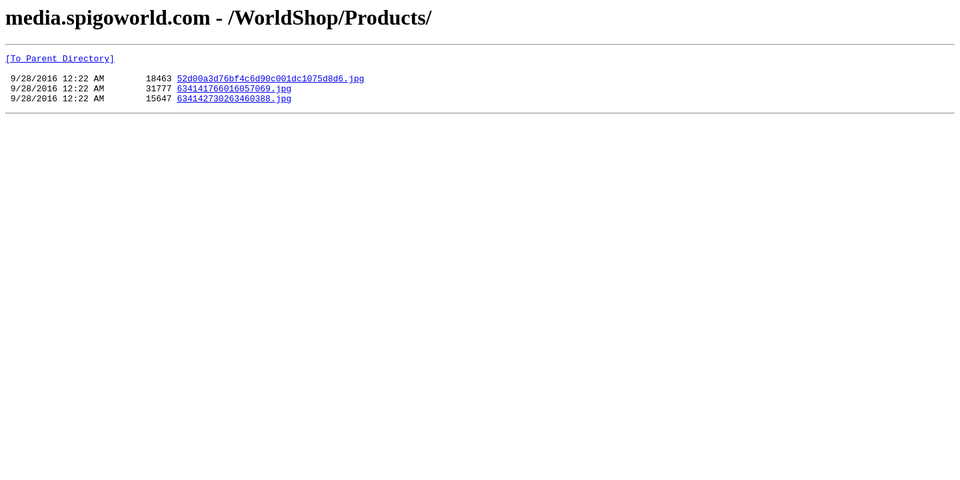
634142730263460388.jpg (234, 108)
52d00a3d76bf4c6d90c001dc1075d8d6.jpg (270, 84)
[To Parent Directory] (60, 60)
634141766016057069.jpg (234, 96)
